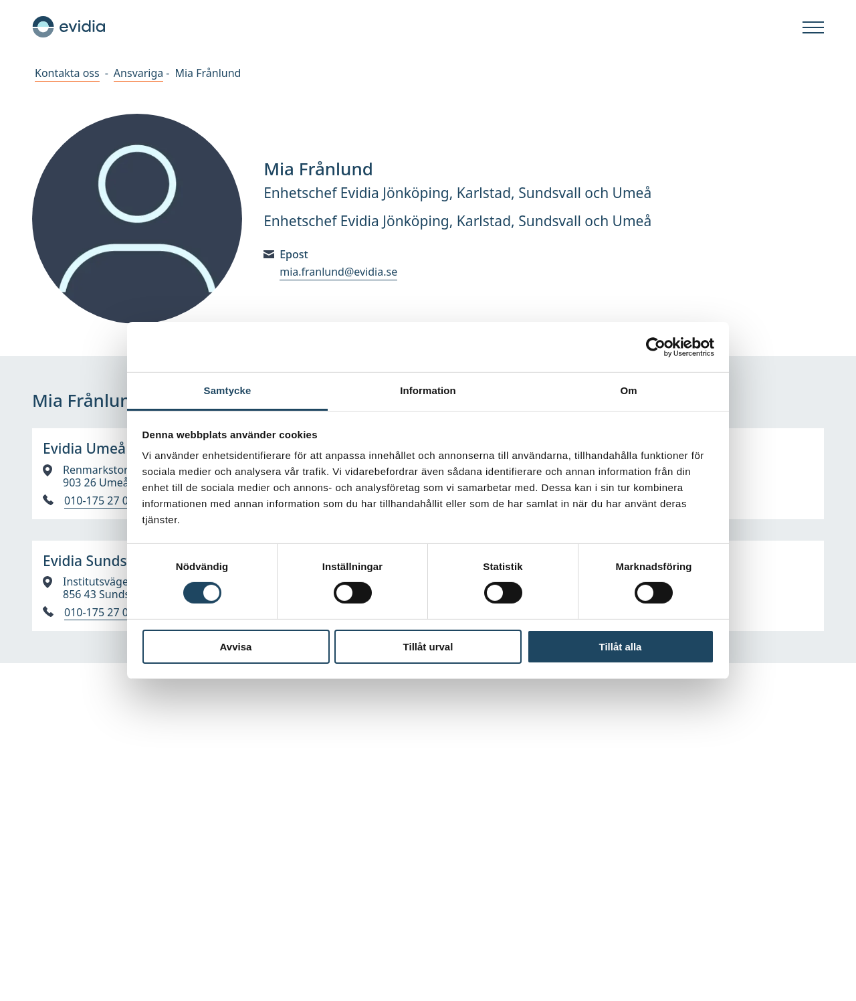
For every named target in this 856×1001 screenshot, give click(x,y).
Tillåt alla (620, 646)
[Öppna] (813, 28)
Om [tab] (628, 390)
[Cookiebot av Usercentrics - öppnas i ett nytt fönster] (655, 347)
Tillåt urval (428, 646)
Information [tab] (428, 390)
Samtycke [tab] (227, 390)
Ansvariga (138, 73)
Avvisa (236, 646)
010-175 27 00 (99, 501)
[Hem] (69, 26)
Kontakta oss (67, 73)
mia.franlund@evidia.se (338, 271)
